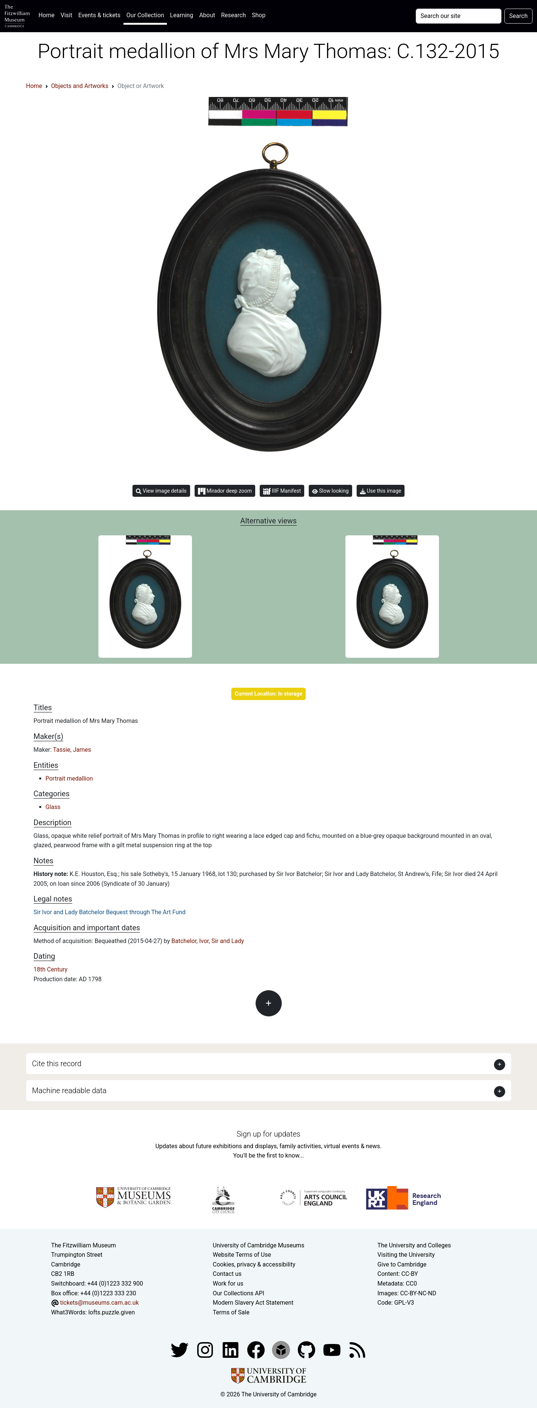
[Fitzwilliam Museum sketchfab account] (282, 1349)
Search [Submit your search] (518, 15)
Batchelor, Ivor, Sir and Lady (207, 941)
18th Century (51, 969)
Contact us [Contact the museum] (227, 1273)
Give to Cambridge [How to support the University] (402, 1264)
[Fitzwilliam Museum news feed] (357, 1349)
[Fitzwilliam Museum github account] (307, 1349)
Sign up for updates (268, 1133)
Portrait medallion (69, 778)
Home (48, 14)
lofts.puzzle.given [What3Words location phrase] (111, 1312)
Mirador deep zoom (225, 491)
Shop (258, 15)
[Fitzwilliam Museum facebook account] (231, 1349)
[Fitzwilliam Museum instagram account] (206, 1349)
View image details (161, 491)
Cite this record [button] (57, 1063)
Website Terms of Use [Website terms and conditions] (242, 1254)
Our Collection (145, 15)
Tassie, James (72, 749)
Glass (53, 807)
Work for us (228, 1283)
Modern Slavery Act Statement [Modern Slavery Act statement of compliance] (253, 1302)
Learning (181, 15)
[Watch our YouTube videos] (332, 1349)
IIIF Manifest (282, 491)
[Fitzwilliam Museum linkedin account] (256, 1349)
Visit (66, 15)
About (207, 15)
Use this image (381, 491)
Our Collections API (239, 1293)
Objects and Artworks (80, 85)
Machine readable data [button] (69, 1090)
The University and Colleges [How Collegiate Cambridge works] (414, 1245)
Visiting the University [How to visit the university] (406, 1254)
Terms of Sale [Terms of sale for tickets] (231, 1312)
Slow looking (330, 491)
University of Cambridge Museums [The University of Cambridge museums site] (259, 1245)
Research (233, 15)
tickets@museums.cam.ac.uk (99, 1302)
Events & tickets (99, 15)
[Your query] (458, 16)
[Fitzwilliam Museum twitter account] (180, 1349)
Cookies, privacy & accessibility (254, 1264)
